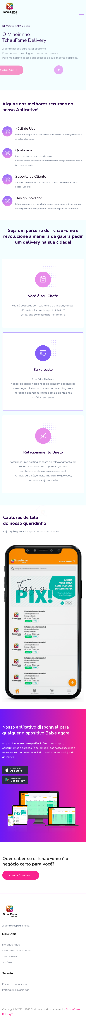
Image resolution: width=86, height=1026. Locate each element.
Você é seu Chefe (43, 296)
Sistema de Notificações (16, 950)
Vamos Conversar (21, 875)
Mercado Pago (11, 944)
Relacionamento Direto (43, 452)
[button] (81, 12)
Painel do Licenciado (14, 984)
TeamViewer (9, 956)
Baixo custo (43, 369)
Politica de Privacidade (15, 990)
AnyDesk (7, 962)
